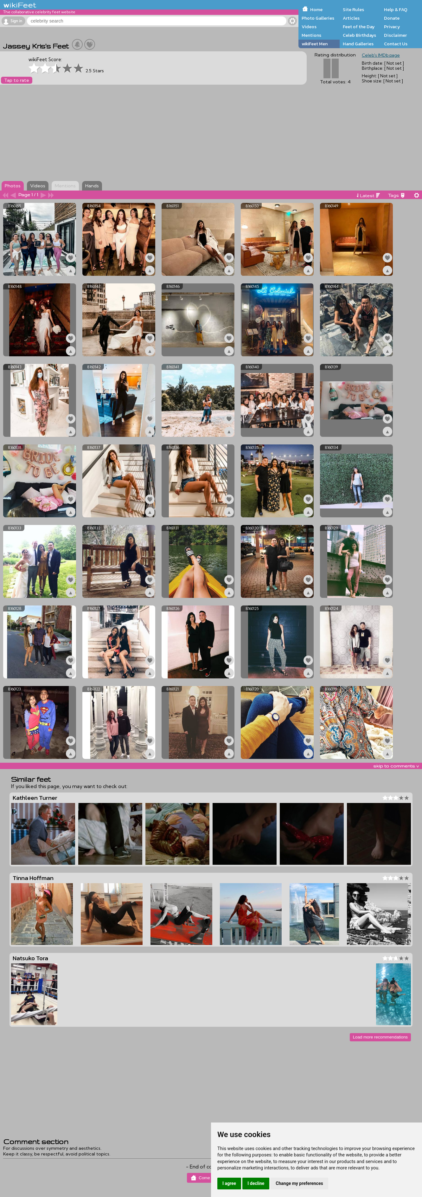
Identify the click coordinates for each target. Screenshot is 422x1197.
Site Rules (353, 9)
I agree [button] (229, 1183)
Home (316, 9)
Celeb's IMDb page (381, 55)
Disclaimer (395, 35)
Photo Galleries (318, 18)
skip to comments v (396, 765)
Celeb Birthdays (359, 35)
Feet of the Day (359, 26)
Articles (351, 18)
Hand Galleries (358, 43)
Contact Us (395, 43)
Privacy (392, 26)
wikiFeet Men (315, 43)
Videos (309, 26)
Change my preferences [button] (299, 1183)
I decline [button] (255, 1183)
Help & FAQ (395, 9)
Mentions (311, 35)
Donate (392, 18)
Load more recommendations (380, 1037)
